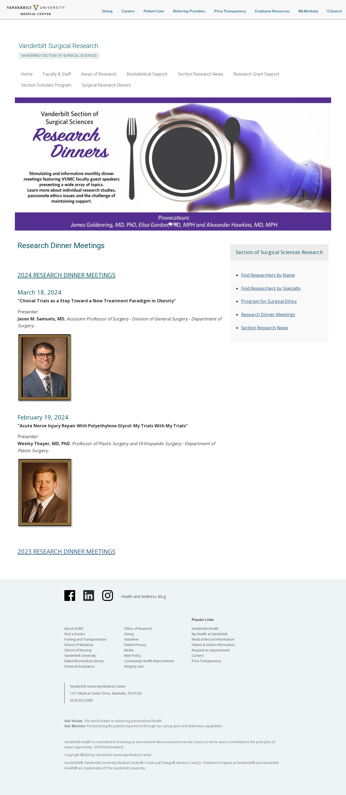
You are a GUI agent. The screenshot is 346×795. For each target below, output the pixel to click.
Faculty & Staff (57, 74)
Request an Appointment (211, 650)
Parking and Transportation (85, 639)
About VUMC (74, 628)
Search (334, 9)
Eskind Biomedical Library (84, 661)
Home (27, 74)
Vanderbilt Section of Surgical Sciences (59, 55)
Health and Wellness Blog (143, 596)
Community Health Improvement (149, 661)
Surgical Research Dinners (106, 85)
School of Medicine (78, 644)
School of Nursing (77, 650)
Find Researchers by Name (268, 275)
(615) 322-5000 (81, 700)
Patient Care (154, 11)
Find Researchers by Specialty (271, 288)
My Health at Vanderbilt (209, 634)
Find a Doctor (74, 634)
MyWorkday (308, 11)
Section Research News (200, 74)
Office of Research (138, 628)
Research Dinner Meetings (268, 314)
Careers (128, 11)
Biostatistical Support (147, 74)
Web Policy (132, 655)
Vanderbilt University (80, 655)
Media (129, 650)
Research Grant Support (256, 74)
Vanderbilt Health (205, 628)
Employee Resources (272, 11)
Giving (107, 11)
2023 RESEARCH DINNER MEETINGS (66, 551)
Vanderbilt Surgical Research (58, 46)
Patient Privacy (135, 644)
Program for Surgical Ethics (269, 301)
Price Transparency (230, 11)
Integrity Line (134, 666)
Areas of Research (99, 74)
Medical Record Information (213, 639)
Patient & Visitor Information (213, 644)
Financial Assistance (79, 666)
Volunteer (131, 639)
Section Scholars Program (46, 85)
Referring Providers (189, 11)
